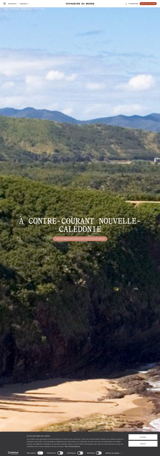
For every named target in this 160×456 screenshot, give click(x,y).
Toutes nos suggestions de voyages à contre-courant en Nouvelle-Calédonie (80, 239)
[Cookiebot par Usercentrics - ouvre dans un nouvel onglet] (13, 452)
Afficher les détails (112, 452)
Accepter (143, 436)
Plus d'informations (72, 445)
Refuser (143, 443)
